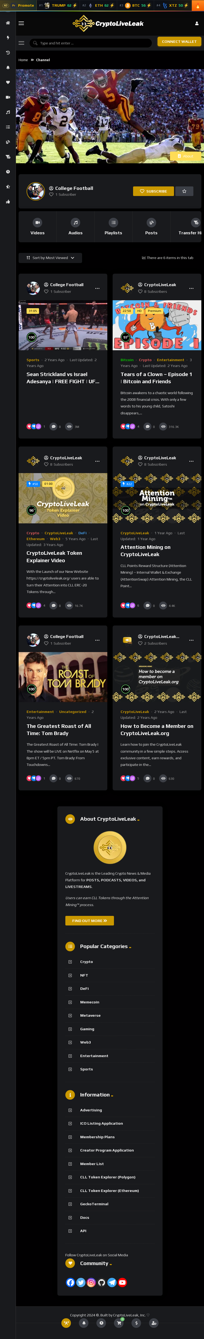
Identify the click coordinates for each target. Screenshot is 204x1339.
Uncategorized (72, 712)
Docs (84, 1217)
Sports (33, 360)
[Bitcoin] (135, 5)
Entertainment (170, 360)
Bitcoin (127, 360)
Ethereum (36, 539)
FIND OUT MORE (89, 921)
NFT (84, 975)
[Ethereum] (98, 5)
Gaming (87, 1029)
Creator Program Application (107, 1150)
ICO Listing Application (101, 1123)
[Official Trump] (58, 5)
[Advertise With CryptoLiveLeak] (18, 5)
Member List (92, 1164)
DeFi (82, 533)
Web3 (55, 539)
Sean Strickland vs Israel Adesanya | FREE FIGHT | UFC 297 (63, 381)
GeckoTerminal (94, 1204)
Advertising (91, 1110)
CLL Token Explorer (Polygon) (107, 1177)
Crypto (145, 360)
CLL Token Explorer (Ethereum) (109, 1190)
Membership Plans (97, 1137)
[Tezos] (172, 5)
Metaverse (90, 1015)
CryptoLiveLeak (59, 533)
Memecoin (89, 1002)
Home (23, 60)
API (83, 1231)
